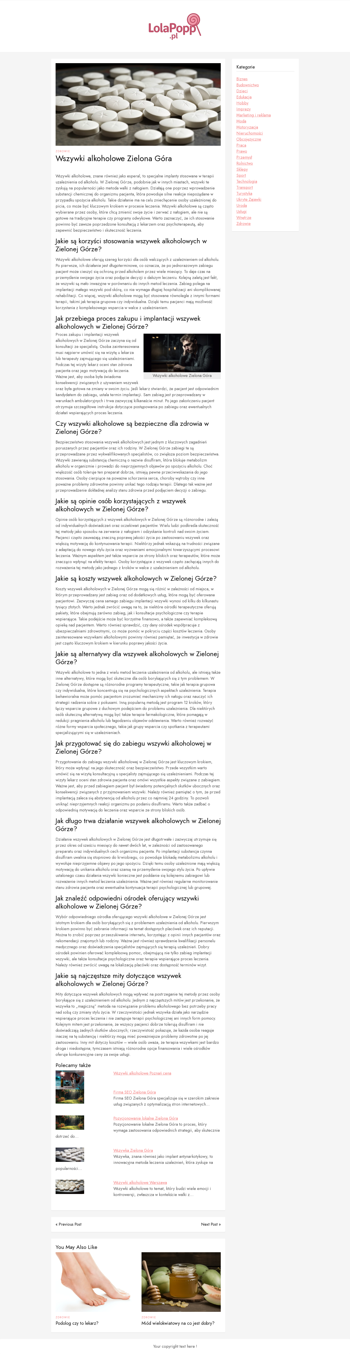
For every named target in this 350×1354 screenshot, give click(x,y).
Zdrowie (63, 151)
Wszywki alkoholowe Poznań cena (142, 1073)
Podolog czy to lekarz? (77, 1323)
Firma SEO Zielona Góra (134, 1092)
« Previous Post (68, 1224)
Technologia (246, 181)
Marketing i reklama (253, 115)
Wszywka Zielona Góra (133, 1150)
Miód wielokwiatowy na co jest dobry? (178, 1323)
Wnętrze (243, 217)
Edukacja (244, 97)
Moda (241, 121)
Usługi (241, 211)
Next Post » (211, 1224)
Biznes (242, 79)
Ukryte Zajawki (248, 199)
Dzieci (242, 91)
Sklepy (242, 169)
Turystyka (244, 193)
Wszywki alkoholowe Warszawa (140, 1183)
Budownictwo (247, 85)
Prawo (241, 151)
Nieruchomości (249, 133)
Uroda (241, 205)
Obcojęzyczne (248, 139)
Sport (241, 175)
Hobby (242, 103)
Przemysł (244, 157)
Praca (241, 145)
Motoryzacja (247, 127)
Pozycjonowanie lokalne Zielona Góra (145, 1118)
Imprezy (243, 109)
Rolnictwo (244, 163)
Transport (244, 187)
